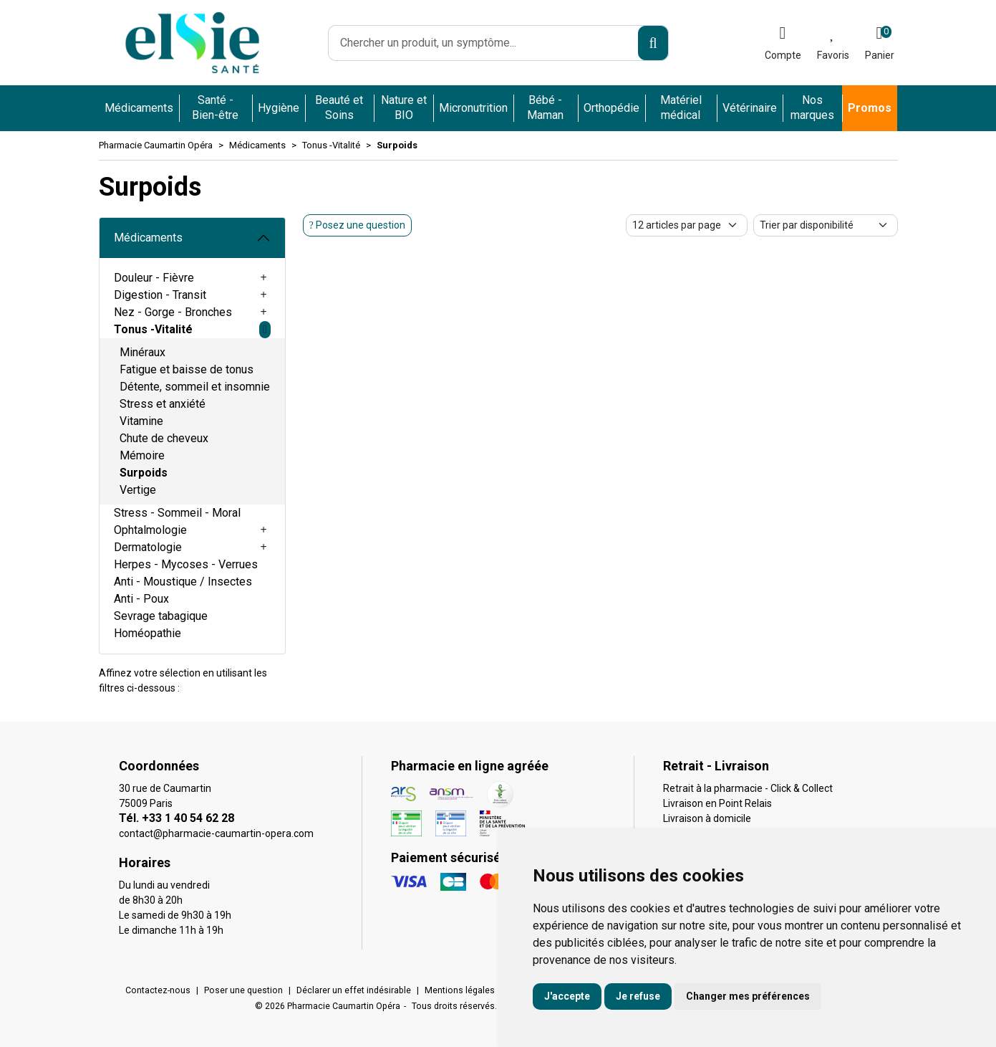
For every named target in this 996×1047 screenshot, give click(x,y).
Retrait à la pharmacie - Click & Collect (748, 788)
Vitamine (141, 421)
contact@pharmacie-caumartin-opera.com (216, 833)
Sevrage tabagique (161, 616)
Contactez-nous (157, 990)
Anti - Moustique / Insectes (183, 581)
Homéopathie (147, 633)
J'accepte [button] (567, 996)
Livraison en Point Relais (717, 803)
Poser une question (243, 990)
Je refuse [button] (638, 996)
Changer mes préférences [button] (748, 996)
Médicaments (148, 237)
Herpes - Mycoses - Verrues (186, 564)
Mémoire (142, 455)
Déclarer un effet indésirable (353, 990)
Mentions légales (460, 990)
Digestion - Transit (160, 295)
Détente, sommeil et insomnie (195, 386)
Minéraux (142, 352)
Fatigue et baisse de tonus (186, 369)
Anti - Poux (141, 599)
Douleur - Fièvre (154, 278)
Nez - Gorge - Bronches (173, 312)
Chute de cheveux (164, 438)
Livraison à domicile (707, 818)
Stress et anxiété (163, 404)
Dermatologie (148, 547)
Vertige (138, 490)
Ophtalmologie (150, 530)
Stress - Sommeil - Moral (177, 513)
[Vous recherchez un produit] (484, 43)
